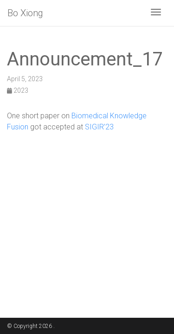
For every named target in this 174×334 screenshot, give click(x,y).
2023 (17, 90)
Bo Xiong (25, 13)
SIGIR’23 (99, 126)
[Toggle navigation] (156, 13)
